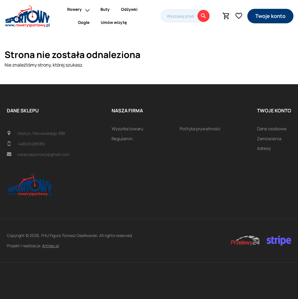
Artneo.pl (50, 245)
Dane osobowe (272, 129)
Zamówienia (269, 139)
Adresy (264, 148)
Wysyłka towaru (127, 129)
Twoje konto (270, 16)
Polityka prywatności (200, 129)
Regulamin (122, 139)
